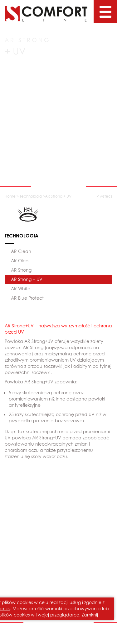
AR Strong (21, 270)
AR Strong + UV (26, 279)
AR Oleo (19, 260)
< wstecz (104, 196)
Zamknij (90, 614)
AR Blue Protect (27, 298)
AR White (20, 288)
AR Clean (21, 251)
